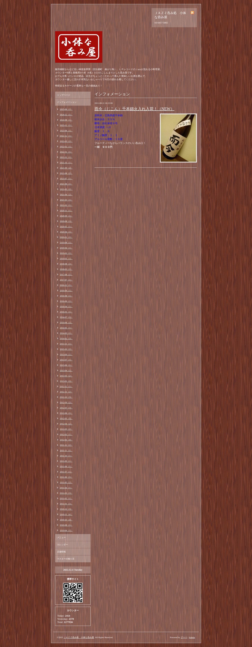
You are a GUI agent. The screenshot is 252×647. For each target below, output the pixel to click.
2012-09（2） (66, 402)
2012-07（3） (66, 408)
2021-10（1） (66, 162)
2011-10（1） (66, 455)
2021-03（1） (66, 200)
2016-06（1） (66, 301)
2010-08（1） (66, 525)
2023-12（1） (66, 125)
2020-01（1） (66, 237)
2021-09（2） (66, 168)
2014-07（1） (66, 317)
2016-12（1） (66, 285)
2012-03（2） (66, 429)
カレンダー (62, 544)
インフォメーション (67, 102)
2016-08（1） (66, 296)
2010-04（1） (66, 530)
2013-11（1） (66, 344)
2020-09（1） (66, 216)
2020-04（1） (66, 232)
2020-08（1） (66, 221)
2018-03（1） (66, 269)
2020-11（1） (66, 210)
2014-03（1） (66, 333)
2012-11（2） (66, 392)
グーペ (184, 637)
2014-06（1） (66, 322)
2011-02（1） (66, 498)
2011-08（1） (66, 466)
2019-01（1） (66, 258)
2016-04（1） (66, 306)
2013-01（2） (66, 381)
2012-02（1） (66, 434)
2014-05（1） (66, 328)
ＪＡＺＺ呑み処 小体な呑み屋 (79, 637)
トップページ (63, 95)
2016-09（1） (66, 290)
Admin (192, 637)
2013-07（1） (66, 360)
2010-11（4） (66, 514)
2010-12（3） (66, 509)
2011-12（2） (66, 445)
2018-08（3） (66, 264)
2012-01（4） (66, 440)
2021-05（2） (66, 189)
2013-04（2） (66, 370)
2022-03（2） (66, 141)
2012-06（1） (66, 413)
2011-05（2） (66, 482)
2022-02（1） (66, 146)
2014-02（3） (66, 338)
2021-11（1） (66, 157)
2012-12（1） (66, 386)
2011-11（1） (66, 450)
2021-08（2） (66, 173)
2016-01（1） (66, 312)
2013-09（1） (66, 354)
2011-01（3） (66, 503)
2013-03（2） (66, 376)
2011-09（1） (66, 461)
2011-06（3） (66, 477)
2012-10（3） (66, 397)
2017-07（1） (66, 280)
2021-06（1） (66, 184)
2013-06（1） (66, 365)
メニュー (61, 537)
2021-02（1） (66, 205)
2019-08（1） (66, 242)
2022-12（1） (66, 136)
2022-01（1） (66, 152)
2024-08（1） (66, 120)
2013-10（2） (66, 349)
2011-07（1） (66, 471)
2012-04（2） (66, 424)
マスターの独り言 (65, 559)
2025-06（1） (66, 109)
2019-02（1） (66, 253)
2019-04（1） (66, 248)
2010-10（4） (66, 519)
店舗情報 (61, 551)
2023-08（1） (66, 130)
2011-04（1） (66, 487)
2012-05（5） (66, 418)
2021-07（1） (66, 178)
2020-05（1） (66, 226)
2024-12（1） (66, 114)
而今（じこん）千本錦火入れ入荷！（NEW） (134, 109)
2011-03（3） (66, 493)
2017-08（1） (66, 274)
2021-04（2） (66, 194)
